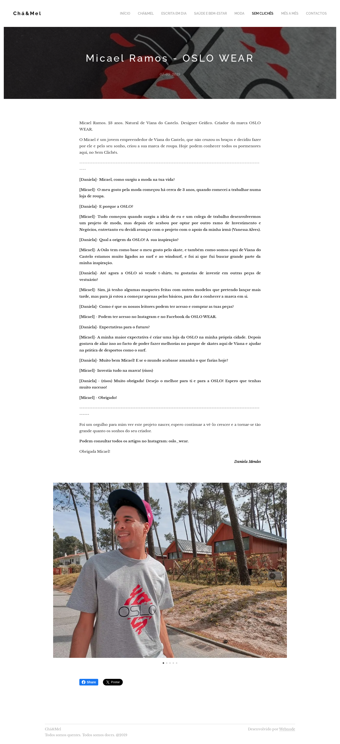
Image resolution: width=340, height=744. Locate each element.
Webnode (287, 729)
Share (89, 682)
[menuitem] (138, 13)
